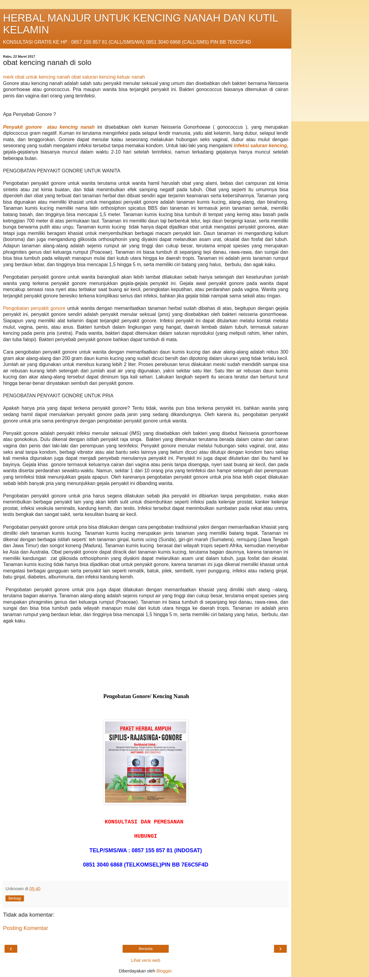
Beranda (145, 949)
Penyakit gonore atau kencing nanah (49, 127)
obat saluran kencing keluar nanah (108, 77)
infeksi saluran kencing (260, 145)
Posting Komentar (25, 928)
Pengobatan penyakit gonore (34, 308)
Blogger (164, 971)
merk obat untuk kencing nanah (36, 77)
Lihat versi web (145, 960)
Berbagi (14, 898)
